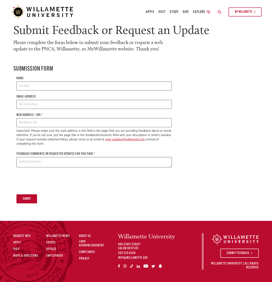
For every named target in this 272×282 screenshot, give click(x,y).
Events (51, 242)
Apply (150, 12)
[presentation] (47, 181)
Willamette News (58, 236)
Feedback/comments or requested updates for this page (94, 159)
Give (186, 12)
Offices (51, 249)
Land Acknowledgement (91, 243)
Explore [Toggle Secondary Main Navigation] (201, 12)
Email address (94, 102)
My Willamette (243, 12)
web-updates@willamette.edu (125, 139)
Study (174, 12)
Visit (162, 12)
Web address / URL (94, 120)
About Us (85, 236)
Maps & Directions (25, 256)
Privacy (84, 258)
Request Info (22, 236)
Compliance (87, 252)
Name (94, 84)
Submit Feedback (238, 253)
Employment (54, 256)
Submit (27, 198)
